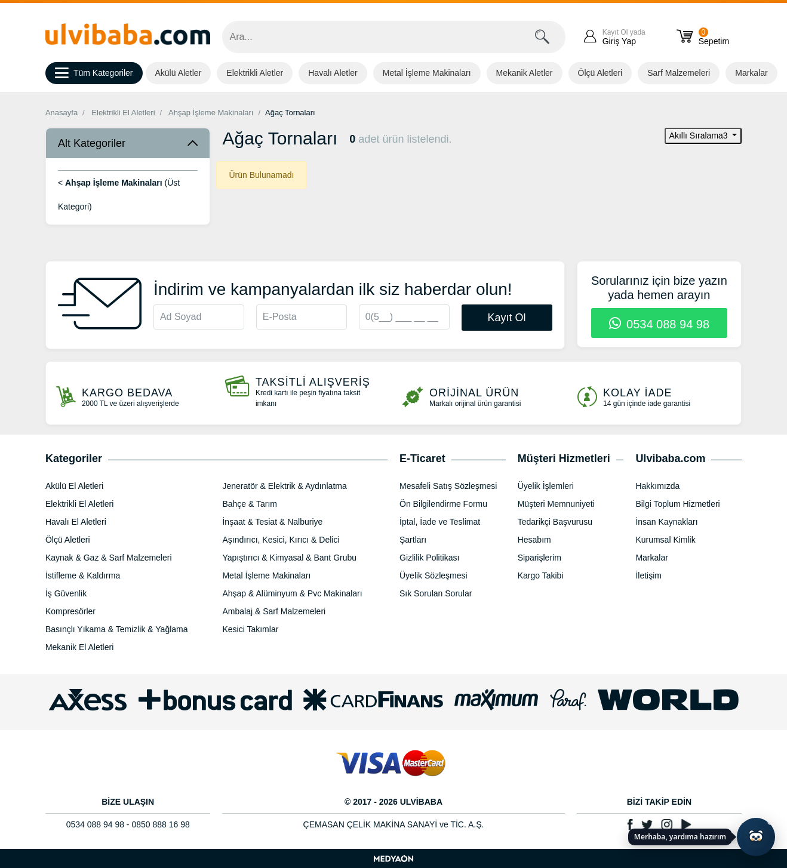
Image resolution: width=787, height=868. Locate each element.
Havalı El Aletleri (75, 522)
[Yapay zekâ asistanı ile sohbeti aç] (756, 837)
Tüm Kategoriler (94, 73)
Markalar (751, 73)
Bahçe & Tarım (249, 504)
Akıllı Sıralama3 (699, 135)
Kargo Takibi (541, 575)
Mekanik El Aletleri (79, 647)
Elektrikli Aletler (254, 73)
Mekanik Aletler (524, 73)
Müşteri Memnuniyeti (556, 504)
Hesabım (534, 539)
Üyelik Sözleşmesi (433, 575)
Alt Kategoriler (91, 143)
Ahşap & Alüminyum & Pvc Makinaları (292, 593)
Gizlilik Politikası (429, 557)
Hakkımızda (657, 486)
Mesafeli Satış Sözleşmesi (448, 486)
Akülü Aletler (178, 73)
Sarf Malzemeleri (678, 73)
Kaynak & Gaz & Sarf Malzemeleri (108, 557)
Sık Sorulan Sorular (435, 593)
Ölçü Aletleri (600, 73)
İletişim (648, 575)
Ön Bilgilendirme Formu (443, 504)
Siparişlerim (539, 557)
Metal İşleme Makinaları (427, 73)
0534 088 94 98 (659, 324)
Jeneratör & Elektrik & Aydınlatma (284, 486)
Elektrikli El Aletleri (123, 112)
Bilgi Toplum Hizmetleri (677, 504)
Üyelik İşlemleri (546, 486)
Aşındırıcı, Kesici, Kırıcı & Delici (280, 539)
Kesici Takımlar (250, 629)
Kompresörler (70, 611)
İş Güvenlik (66, 593)
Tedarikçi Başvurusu (555, 522)
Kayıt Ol (507, 318)
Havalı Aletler (332, 73)
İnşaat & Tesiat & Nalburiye (272, 522)
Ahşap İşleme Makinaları (210, 112)
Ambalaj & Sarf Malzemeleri (273, 611)
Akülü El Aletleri (74, 486)
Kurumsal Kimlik (665, 539)
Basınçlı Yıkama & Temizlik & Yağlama (116, 629)
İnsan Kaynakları (666, 522)
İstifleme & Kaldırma (82, 575)
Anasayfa (61, 112)
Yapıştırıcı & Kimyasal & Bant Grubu (289, 557)
